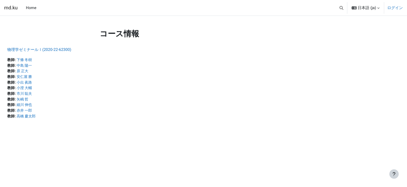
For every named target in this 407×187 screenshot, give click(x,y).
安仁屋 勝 (38, 77)
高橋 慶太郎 (40, 118)
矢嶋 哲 (36, 101)
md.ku (11, 8)
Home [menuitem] (31, 7)
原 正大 (36, 71)
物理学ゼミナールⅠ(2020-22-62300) (52, 49)
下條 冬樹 (38, 60)
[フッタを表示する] (394, 174)
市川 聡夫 (38, 95)
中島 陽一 (38, 66)
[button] (341, 8)
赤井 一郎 (38, 112)
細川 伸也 (38, 106)
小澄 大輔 (38, 89)
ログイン (395, 7)
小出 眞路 (38, 83)
